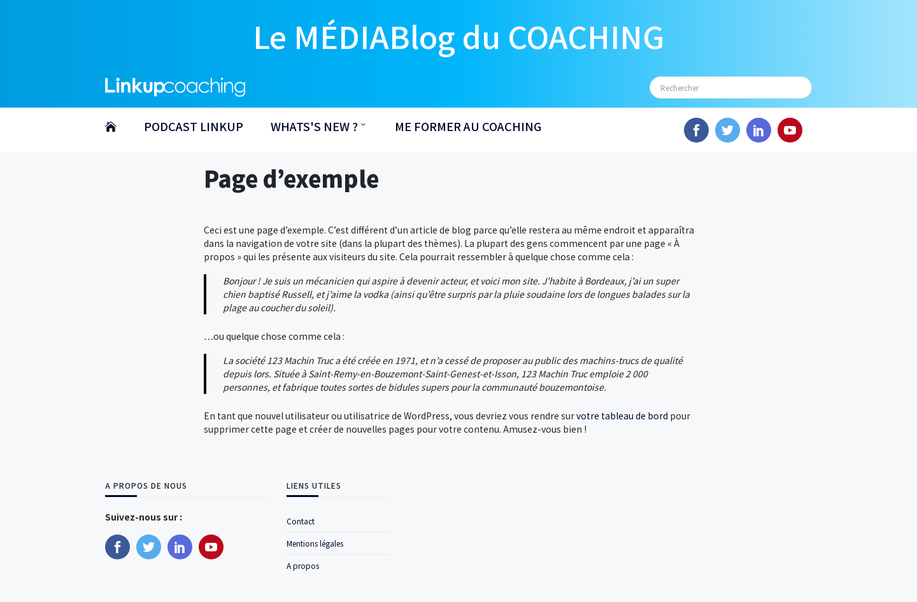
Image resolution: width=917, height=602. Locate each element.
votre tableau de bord (622, 415)
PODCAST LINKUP (193, 126)
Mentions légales (315, 543)
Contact (301, 520)
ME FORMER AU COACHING (468, 126)
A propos (303, 565)
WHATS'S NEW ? (314, 126)
